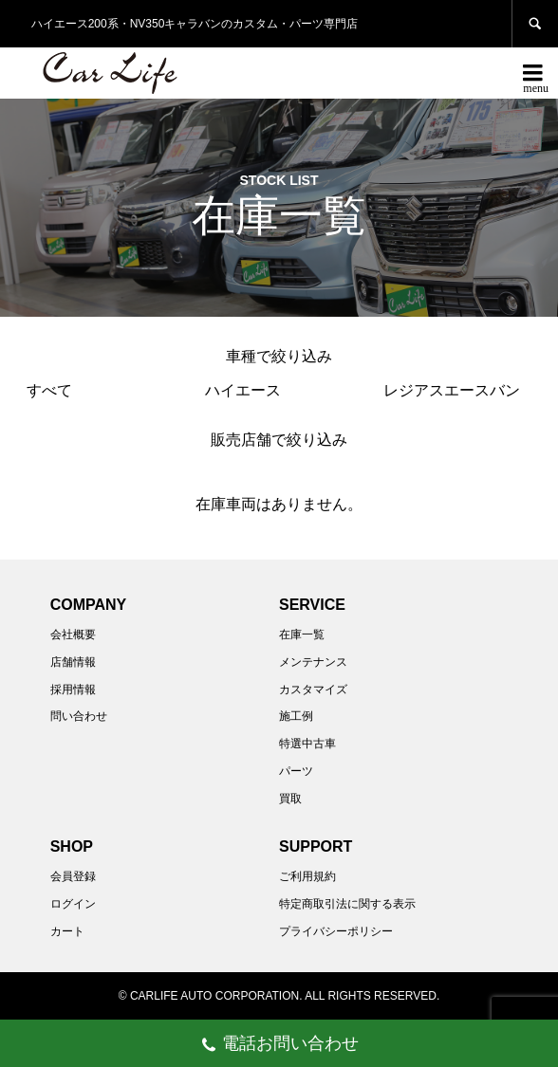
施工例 (296, 716)
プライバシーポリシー (336, 931)
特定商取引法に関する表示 (347, 904)
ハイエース (243, 390)
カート (67, 931)
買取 (290, 798)
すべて (49, 390)
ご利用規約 (307, 876)
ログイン (73, 904)
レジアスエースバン (451, 390)
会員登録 (73, 876)
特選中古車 (307, 743)
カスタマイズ (313, 689)
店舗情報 (73, 662)
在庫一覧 (302, 634)
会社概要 (73, 634)
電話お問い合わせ (279, 1046)
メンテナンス (313, 662)
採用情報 (73, 689)
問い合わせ (78, 716)
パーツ (296, 771)
